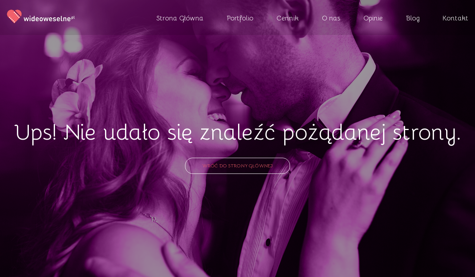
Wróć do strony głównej (237, 165)
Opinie (373, 18)
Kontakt (455, 18)
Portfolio (240, 18)
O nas (331, 18)
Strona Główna (179, 18)
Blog (413, 18)
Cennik (288, 18)
